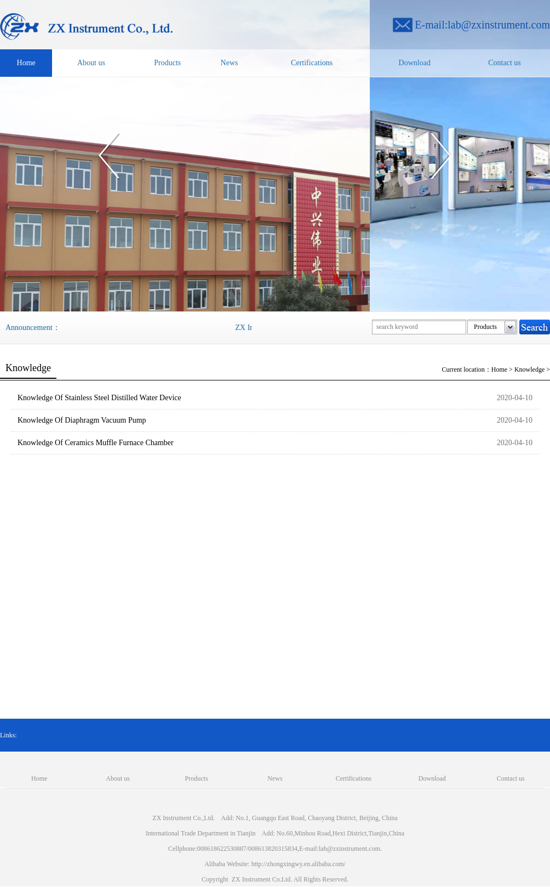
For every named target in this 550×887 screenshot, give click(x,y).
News (229, 63)
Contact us (504, 63)
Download (415, 63)
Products (167, 63)
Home (26, 63)
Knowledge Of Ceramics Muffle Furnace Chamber (96, 443)
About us (91, 63)
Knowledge (529, 369)
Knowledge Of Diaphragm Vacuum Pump (82, 420)
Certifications (312, 63)
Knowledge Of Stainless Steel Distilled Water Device (99, 398)
